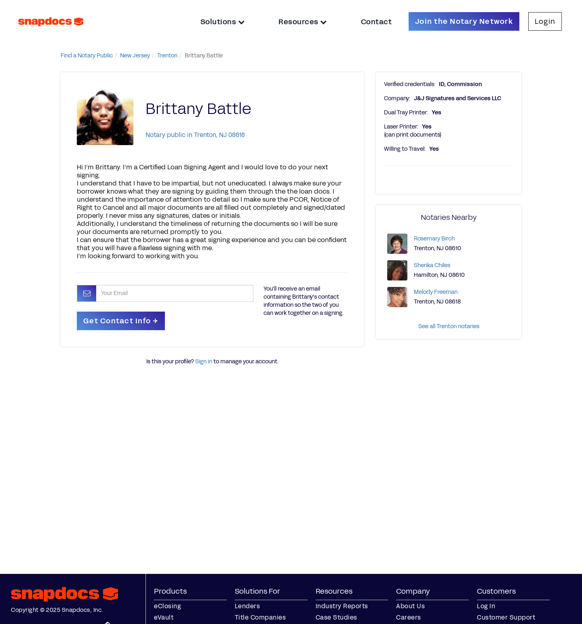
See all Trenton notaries (448, 326)
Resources (302, 22)
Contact (376, 22)
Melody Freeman (436, 292)
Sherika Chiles (432, 265)
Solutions (222, 22)
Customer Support (506, 617)
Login (545, 21)
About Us (410, 606)
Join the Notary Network (464, 21)
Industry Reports (342, 606)
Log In (486, 606)
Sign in (203, 361)
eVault (163, 617)
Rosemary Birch (434, 238)
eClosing (167, 606)
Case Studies (336, 617)
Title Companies (260, 617)
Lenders (247, 606)
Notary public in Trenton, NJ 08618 (195, 135)
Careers (408, 617)
